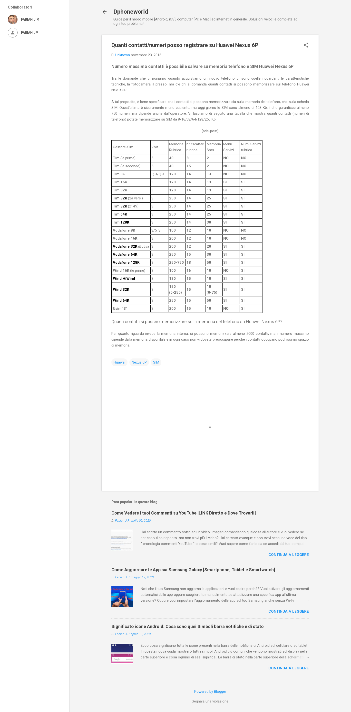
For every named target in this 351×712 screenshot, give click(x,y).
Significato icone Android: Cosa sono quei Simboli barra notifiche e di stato (187, 626)
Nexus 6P (139, 362)
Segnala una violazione (210, 701)
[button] (306, 45)
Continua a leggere (288, 555)
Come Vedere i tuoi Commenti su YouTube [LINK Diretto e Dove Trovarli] (183, 512)
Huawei (119, 362)
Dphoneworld (130, 11)
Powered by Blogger (210, 691)
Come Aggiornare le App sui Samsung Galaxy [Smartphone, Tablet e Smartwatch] (193, 569)
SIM (156, 362)
